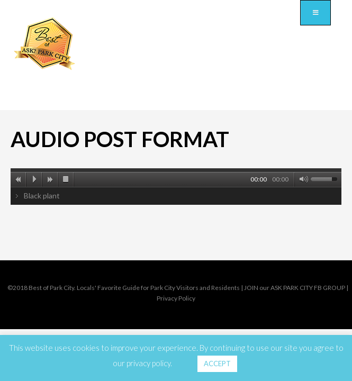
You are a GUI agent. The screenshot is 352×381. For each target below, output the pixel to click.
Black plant (42, 195)
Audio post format (120, 139)
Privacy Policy (176, 298)
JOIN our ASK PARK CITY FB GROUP (294, 288)
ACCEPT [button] (217, 363)
